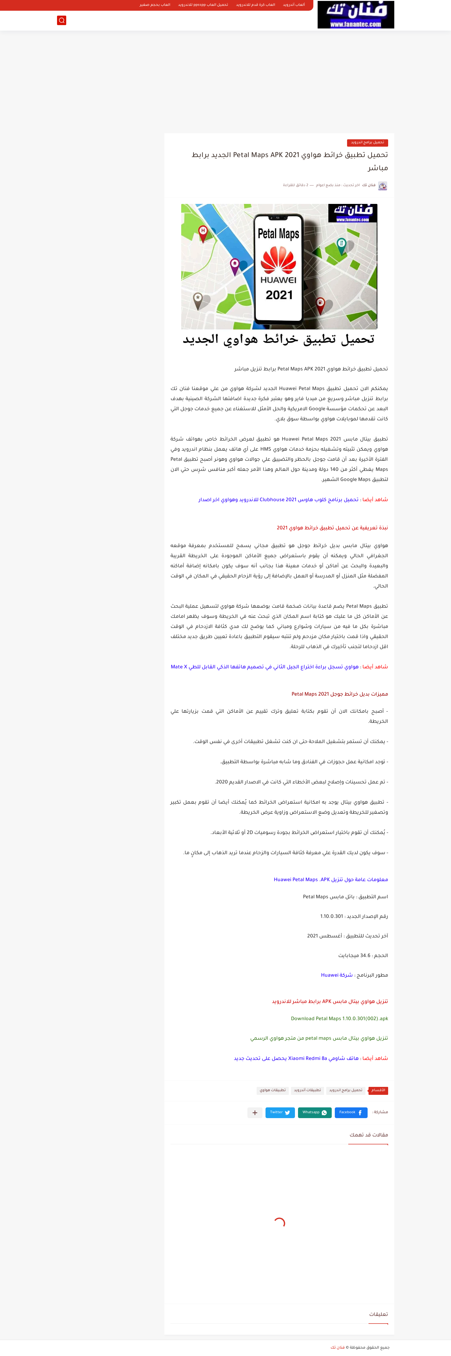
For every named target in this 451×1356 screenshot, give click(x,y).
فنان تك (338, 1348)
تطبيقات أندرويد (307, 1091)
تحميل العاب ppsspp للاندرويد (203, 5)
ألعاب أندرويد (294, 5)
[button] (351, 1112)
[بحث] (61, 20)
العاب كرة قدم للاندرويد (255, 5)
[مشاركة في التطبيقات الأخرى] (254, 1112)
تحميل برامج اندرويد (367, 143)
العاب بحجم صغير (155, 5)
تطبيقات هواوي (273, 1091)
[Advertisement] (226, 79)
